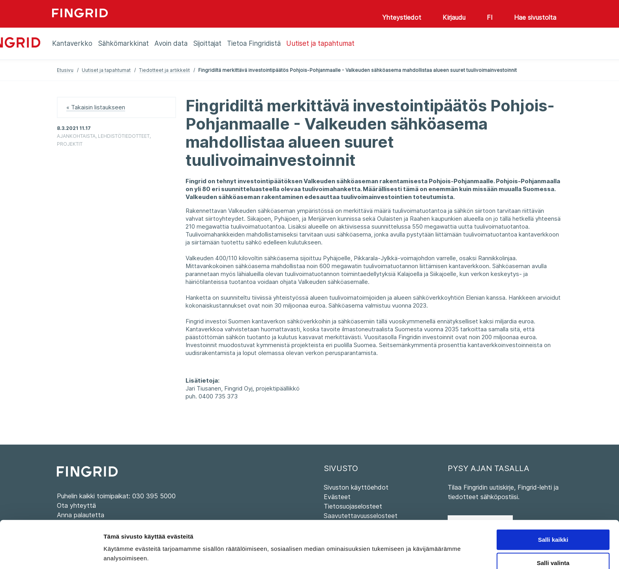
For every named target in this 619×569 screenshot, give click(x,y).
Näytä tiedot (422, 547)
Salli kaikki (553, 503)
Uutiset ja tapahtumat (106, 70)
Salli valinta (553, 526)
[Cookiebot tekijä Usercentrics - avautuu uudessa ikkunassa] (51, 554)
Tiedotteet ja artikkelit (164, 70)
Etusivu (65, 70)
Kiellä (553, 549)
